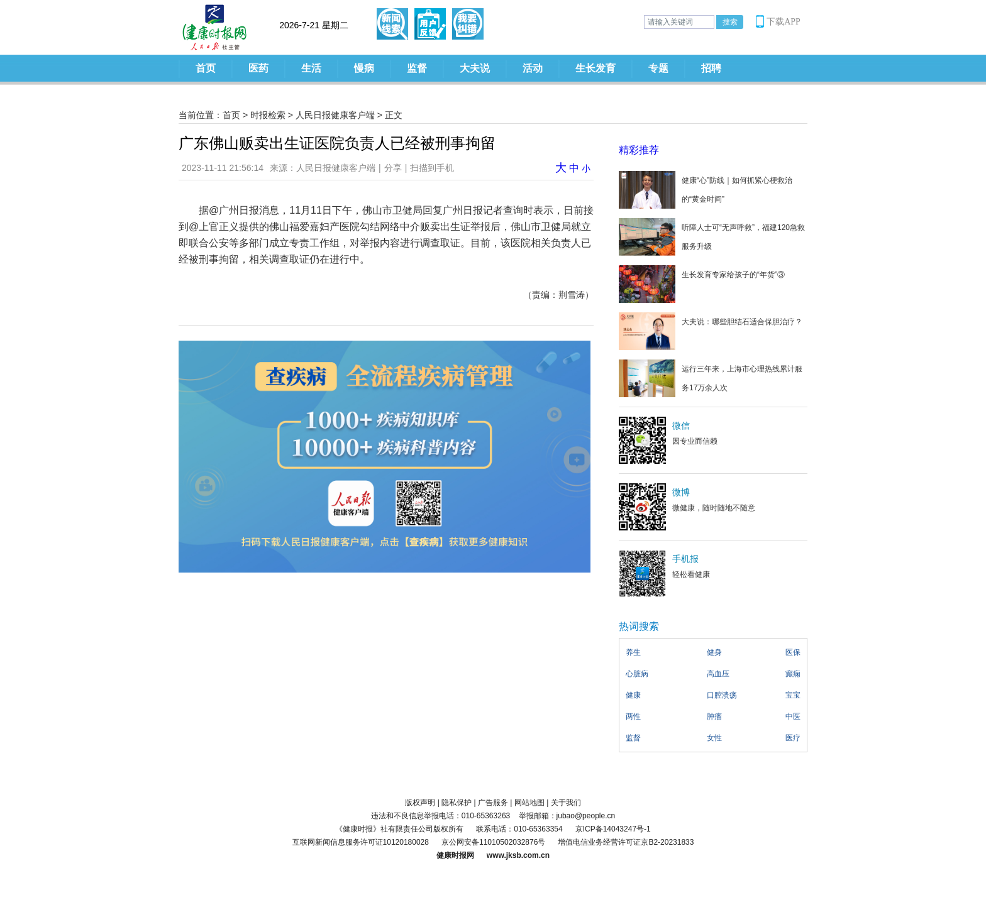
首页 (206, 68)
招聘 (711, 68)
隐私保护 (456, 802)
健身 (714, 652)
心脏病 (637, 673)
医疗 (792, 737)
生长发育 (595, 68)
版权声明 (420, 802)
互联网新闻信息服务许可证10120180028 (360, 842)
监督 (417, 68)
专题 (658, 68)
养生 (633, 652)
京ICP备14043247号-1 (613, 829)
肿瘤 (714, 716)
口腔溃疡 (722, 695)
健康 (633, 695)
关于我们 (566, 802)
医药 (258, 68)
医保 (792, 652)
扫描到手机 (432, 168)
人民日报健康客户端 (335, 115)
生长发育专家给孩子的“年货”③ (733, 274)
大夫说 (475, 68)
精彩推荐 (639, 150)
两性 (633, 716)
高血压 (718, 673)
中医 (792, 716)
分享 (393, 168)
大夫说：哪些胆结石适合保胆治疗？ (742, 321)
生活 (311, 68)
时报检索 (267, 115)
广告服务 (493, 802)
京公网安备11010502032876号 (493, 842)
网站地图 (529, 802)
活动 (533, 68)
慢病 (364, 68)
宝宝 (792, 695)
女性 (714, 737)
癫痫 (792, 673)
